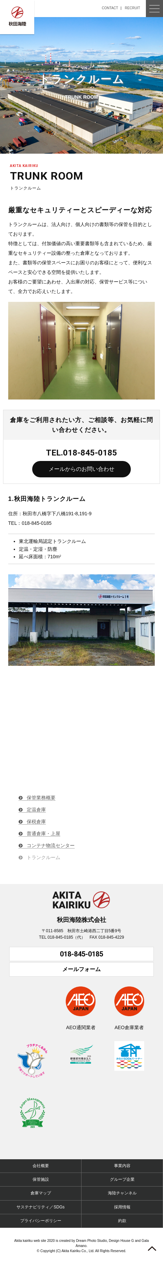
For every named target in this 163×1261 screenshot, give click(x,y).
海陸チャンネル (122, 1193)
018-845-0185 (81, 954)
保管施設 (41, 1179)
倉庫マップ (40, 1193)
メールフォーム (81, 969)
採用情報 (122, 1207)
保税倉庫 (36, 821)
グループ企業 (122, 1179)
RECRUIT (132, 8)
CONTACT (110, 8)
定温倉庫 (36, 809)
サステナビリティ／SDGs (40, 1207)
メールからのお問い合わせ (81, 469)
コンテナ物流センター (51, 845)
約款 (122, 1220)
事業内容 (122, 1165)
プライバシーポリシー (40, 1220)
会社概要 (41, 1165)
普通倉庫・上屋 (43, 833)
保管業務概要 (41, 797)
